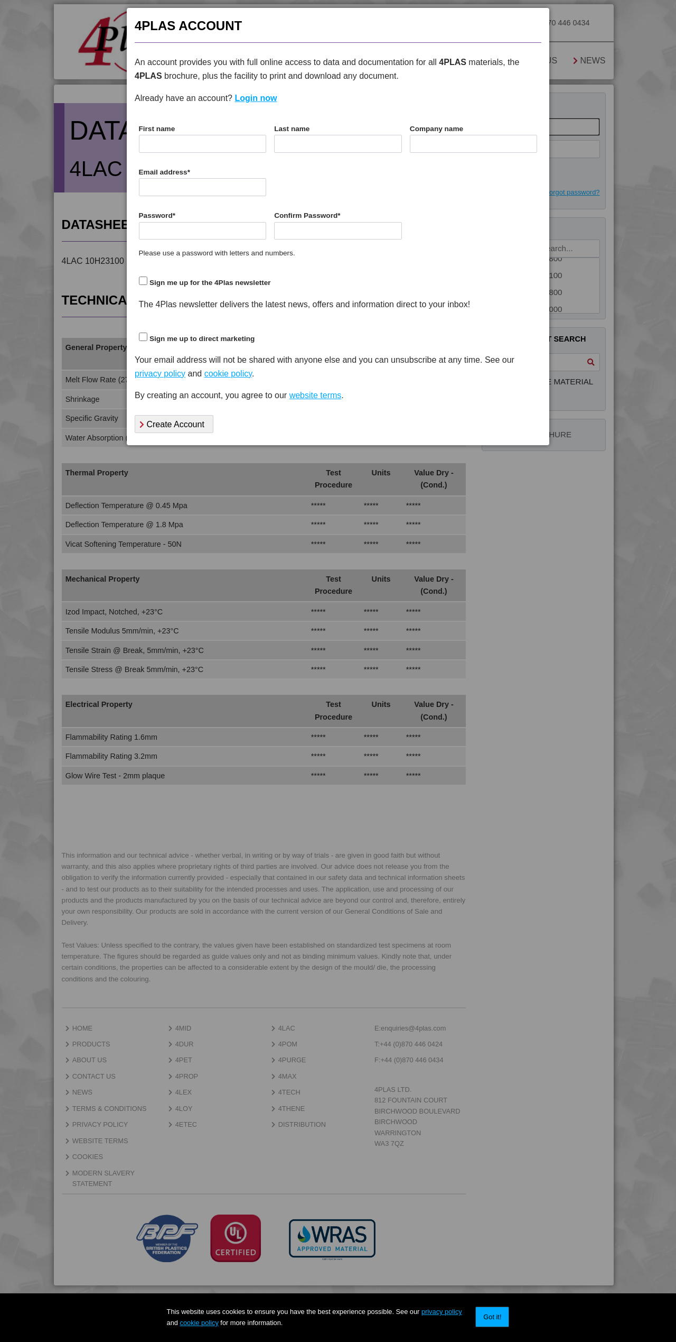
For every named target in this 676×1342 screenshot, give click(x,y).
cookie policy (199, 1323)
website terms (315, 395)
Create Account (171, 424)
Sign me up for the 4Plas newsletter (210, 283)
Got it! (492, 1317)
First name (157, 129)
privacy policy (441, 1312)
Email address (164, 172)
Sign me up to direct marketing (202, 339)
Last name (291, 129)
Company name (436, 129)
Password (157, 215)
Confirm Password (307, 215)
